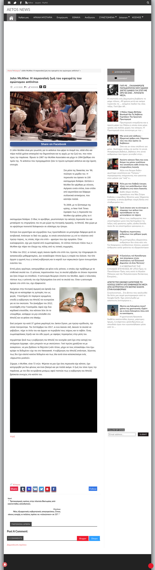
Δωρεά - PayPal (41, 3)
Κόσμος (16, 484)
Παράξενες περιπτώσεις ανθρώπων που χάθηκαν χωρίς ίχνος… (133, 227)
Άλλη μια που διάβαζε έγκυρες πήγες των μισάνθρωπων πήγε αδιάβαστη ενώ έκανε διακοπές (133, 179)
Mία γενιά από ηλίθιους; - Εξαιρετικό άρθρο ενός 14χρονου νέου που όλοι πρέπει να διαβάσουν (134, 133)
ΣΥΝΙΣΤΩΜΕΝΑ (107, 17)
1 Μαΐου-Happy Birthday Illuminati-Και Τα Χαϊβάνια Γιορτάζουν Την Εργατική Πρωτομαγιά (131, 109)
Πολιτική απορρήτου (63, 567)
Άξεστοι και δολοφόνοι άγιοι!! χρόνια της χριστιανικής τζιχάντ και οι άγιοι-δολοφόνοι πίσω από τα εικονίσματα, (134, 303)
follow (29, 3)
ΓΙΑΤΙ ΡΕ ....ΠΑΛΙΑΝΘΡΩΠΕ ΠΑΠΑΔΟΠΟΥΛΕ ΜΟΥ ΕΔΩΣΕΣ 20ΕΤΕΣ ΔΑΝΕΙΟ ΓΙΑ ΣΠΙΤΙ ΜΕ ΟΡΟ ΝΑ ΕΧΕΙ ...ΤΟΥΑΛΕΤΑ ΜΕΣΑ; (134, 84)
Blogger (82, 530)
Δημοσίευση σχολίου (16, 536)
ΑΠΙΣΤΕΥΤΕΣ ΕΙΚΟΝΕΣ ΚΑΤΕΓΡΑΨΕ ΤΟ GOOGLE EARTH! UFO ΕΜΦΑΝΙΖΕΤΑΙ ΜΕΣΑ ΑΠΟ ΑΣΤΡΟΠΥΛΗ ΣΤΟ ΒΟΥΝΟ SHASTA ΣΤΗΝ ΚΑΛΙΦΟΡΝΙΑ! (127, 279)
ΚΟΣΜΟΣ (136, 17)
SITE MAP (50, 567)
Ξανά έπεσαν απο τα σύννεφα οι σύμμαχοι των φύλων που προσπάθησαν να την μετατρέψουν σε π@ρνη (134, 205)
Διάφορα (123, 17)
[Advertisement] (77, 44)
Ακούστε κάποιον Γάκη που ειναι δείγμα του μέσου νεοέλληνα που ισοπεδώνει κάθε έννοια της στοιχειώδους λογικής (134, 157)
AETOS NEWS (19, 9)
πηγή (12, 436)
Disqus (94, 530)
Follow (93, 488)
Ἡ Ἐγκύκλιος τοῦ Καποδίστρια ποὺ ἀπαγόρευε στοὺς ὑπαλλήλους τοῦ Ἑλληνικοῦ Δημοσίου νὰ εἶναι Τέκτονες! (133, 253)
